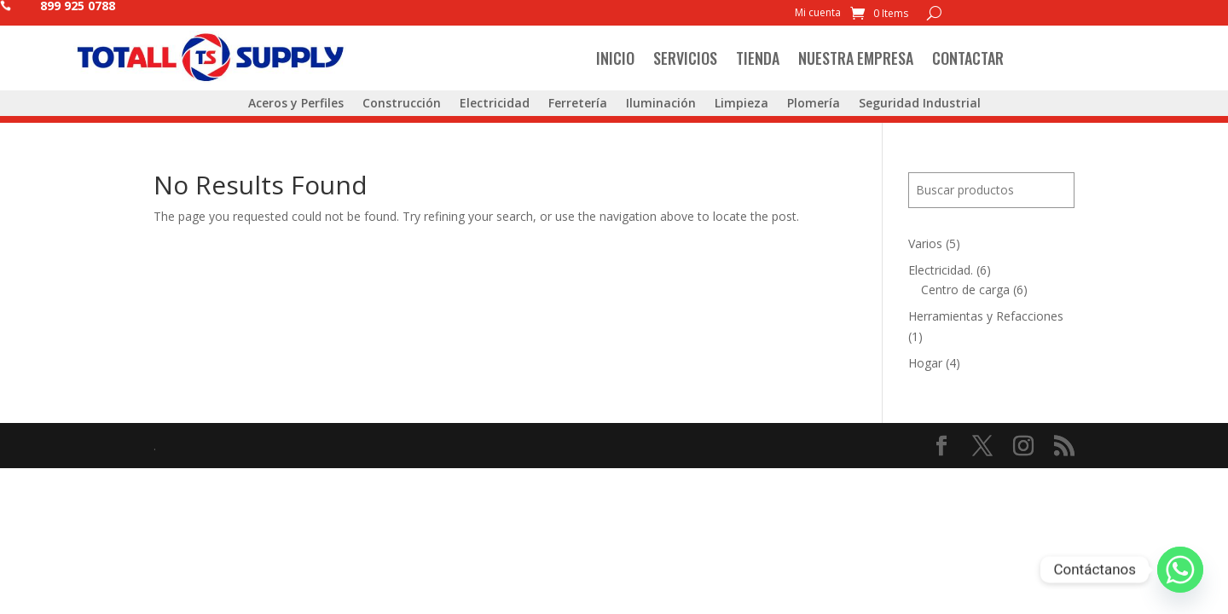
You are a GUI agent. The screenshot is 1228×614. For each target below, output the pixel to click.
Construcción (401, 104)
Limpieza (741, 104)
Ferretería (577, 104)
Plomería (813, 104)
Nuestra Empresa (855, 58)
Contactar (968, 58)
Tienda (757, 58)
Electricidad (495, 104)
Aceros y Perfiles (296, 104)
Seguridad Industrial (920, 104)
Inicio (615, 58)
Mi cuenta (818, 13)
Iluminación (661, 104)
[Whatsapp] (1180, 570)
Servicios (685, 58)
